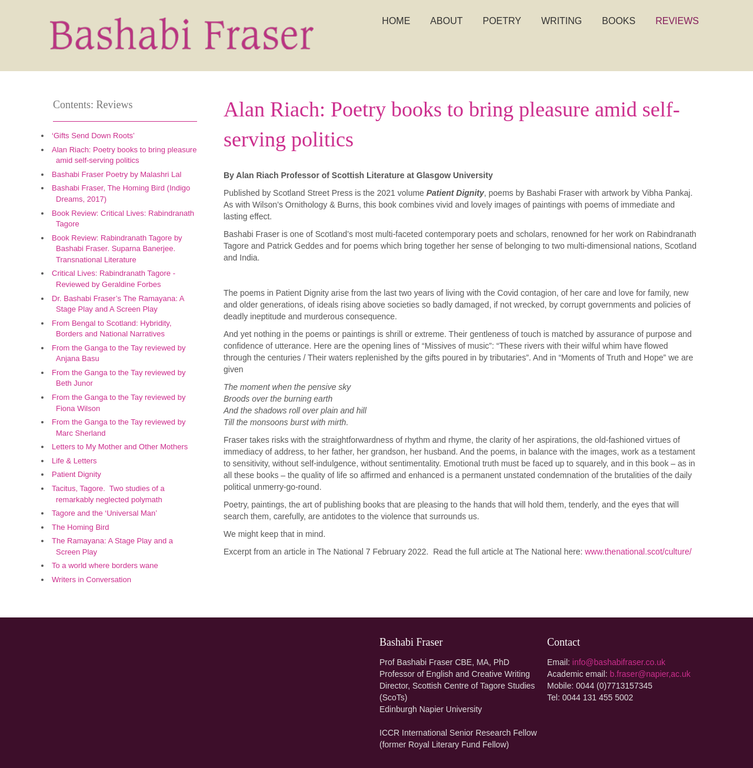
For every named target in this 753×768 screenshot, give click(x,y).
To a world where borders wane (105, 565)
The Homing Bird (80, 527)
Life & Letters (74, 460)
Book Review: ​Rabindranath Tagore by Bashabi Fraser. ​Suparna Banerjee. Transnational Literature (117, 248)
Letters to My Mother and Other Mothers (120, 446)
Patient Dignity (76, 474)
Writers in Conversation (91, 579)
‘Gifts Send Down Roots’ (93, 135)
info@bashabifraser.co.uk (618, 662)
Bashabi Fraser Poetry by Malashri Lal (116, 174)
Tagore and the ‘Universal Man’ (105, 513)
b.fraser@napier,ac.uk (650, 674)
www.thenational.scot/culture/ (638, 551)
